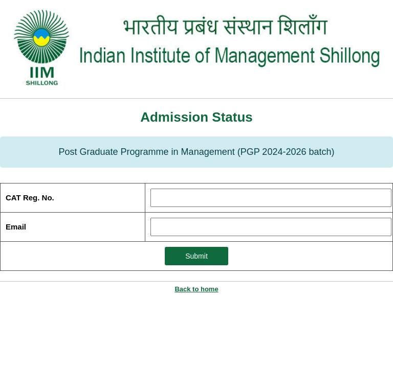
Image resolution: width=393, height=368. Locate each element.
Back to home (196, 289)
